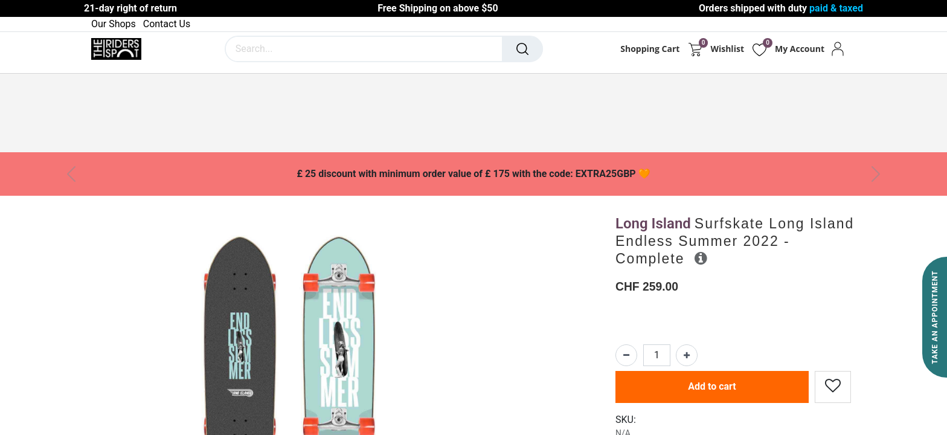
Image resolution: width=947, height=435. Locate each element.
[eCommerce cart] (695, 49)
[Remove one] (626, 355)
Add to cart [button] (712, 386)
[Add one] (687, 355)
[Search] (522, 49)
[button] (701, 258)
